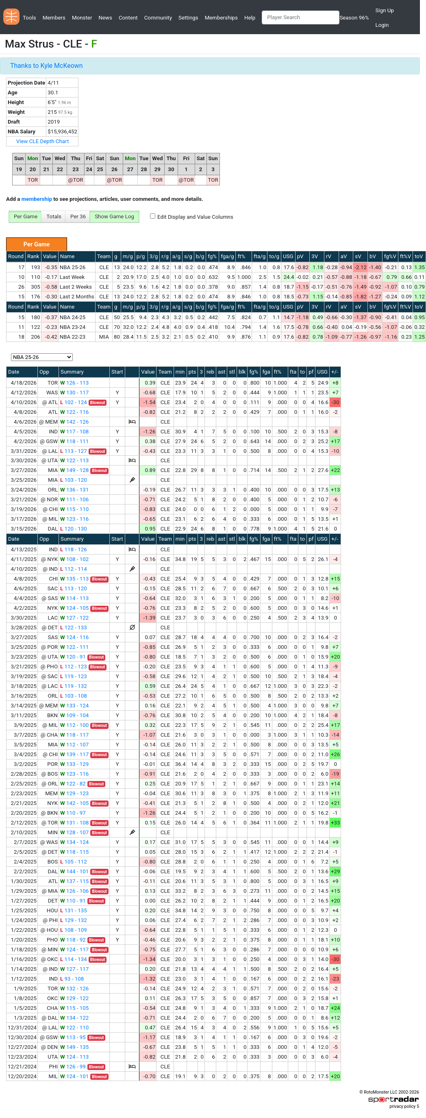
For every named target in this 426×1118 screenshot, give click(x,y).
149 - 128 (74, 470)
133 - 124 (74, 706)
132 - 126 (74, 988)
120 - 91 (73, 657)
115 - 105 (74, 1008)
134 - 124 (74, 842)
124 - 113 (74, 1057)
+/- (334, 372)
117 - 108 (74, 431)
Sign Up (385, 10)
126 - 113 (74, 383)
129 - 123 (74, 793)
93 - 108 (72, 979)
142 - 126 (74, 422)
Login (382, 25)
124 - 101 (74, 1076)
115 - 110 (74, 509)
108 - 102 (74, 559)
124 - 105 (74, 608)
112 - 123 (73, 666)
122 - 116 (74, 412)
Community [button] (158, 18)
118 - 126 (73, 549)
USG (288, 256)
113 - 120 (73, 588)
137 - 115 (74, 881)
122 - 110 (74, 1027)
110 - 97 (73, 813)
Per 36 (78, 216)
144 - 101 (74, 871)
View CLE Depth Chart (42, 141)
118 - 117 (74, 735)
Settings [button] (188, 18)
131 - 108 (74, 823)
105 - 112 (73, 862)
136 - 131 (74, 490)
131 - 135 (73, 910)
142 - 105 (74, 803)
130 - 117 (74, 392)
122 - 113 (74, 460)
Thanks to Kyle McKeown (46, 66)
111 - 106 (74, 499)
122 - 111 (74, 647)
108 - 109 (73, 930)
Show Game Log (114, 216)
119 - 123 (73, 676)
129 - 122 (74, 998)
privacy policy (402, 1106)
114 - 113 (74, 598)
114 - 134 (73, 959)
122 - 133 (73, 627)
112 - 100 (74, 725)
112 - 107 (74, 745)
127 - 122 (74, 618)
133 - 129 (74, 764)
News (105, 18)
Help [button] (249, 18)
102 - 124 (73, 402)
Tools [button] (29, 18)
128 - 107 (74, 832)
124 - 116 (74, 637)
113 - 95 (73, 1037)
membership (37, 199)
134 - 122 (74, 1018)
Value (50, 256)
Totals (53, 216)
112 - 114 (73, 569)
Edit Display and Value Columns (195, 217)
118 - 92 (73, 940)
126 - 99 (73, 1067)
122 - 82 (73, 784)
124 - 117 (74, 949)
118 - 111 (74, 441)
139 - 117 (74, 754)
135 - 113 (74, 579)
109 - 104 (74, 715)
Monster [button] (82, 18)
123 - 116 (74, 519)
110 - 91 (73, 901)
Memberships (221, 18)
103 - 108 (73, 696)
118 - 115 (74, 852)
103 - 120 (73, 480)
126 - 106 (74, 891)
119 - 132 (73, 686)
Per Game (25, 216)
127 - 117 (74, 969)
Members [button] (54, 18)
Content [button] (128, 18)
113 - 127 (73, 451)
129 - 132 (73, 920)
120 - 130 (73, 529)
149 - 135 (74, 1047)
